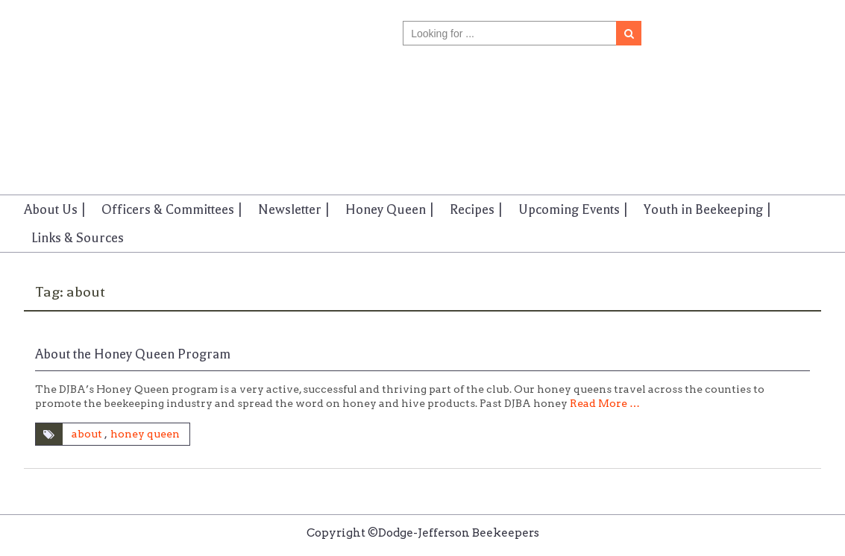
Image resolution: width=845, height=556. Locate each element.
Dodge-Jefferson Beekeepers (97, 84)
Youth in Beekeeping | (708, 209)
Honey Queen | (390, 209)
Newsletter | (294, 209)
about (87, 434)
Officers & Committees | (172, 209)
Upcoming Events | (573, 209)
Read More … (605, 403)
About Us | (55, 209)
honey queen (145, 434)
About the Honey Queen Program (132, 354)
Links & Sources (77, 237)
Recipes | (476, 209)
